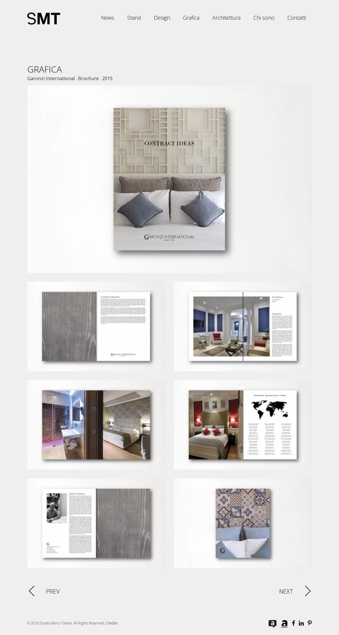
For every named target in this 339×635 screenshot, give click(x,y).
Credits (111, 623)
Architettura (226, 17)
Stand (134, 17)
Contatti (296, 17)
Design (162, 17)
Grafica (191, 17)
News (107, 17)
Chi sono (263, 17)
